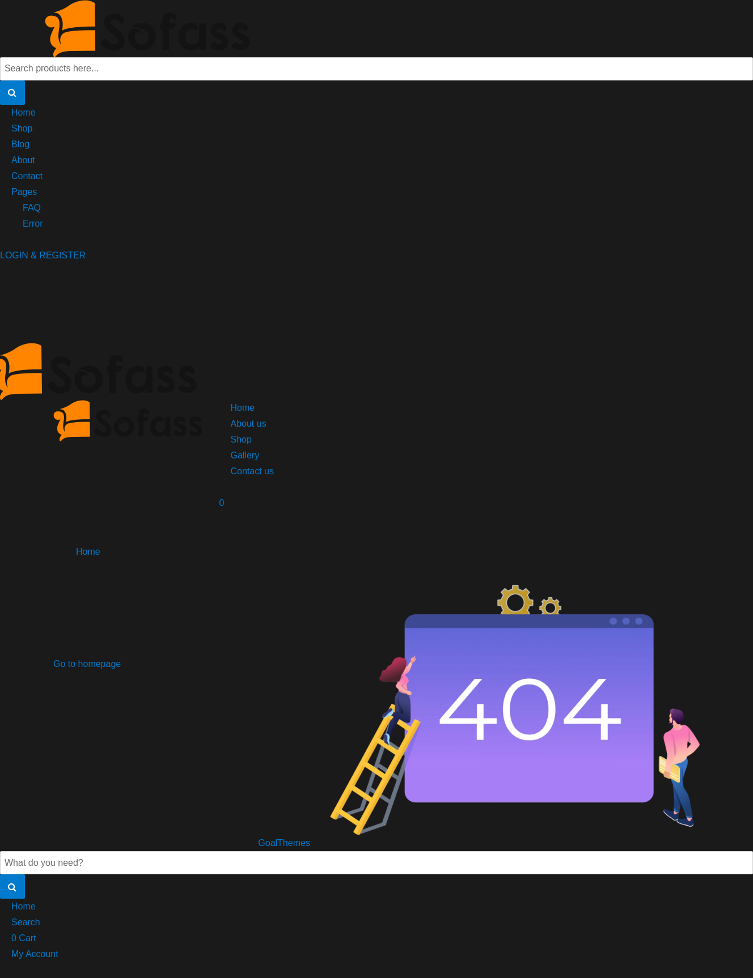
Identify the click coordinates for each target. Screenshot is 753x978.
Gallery (245, 455)
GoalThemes (284, 843)
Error (33, 223)
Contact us (252, 471)
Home (23, 112)
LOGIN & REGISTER (43, 255)
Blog (20, 144)
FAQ (32, 207)
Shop (21, 128)
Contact (27, 176)
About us (248, 423)
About (23, 160)
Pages (24, 192)
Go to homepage (87, 664)
